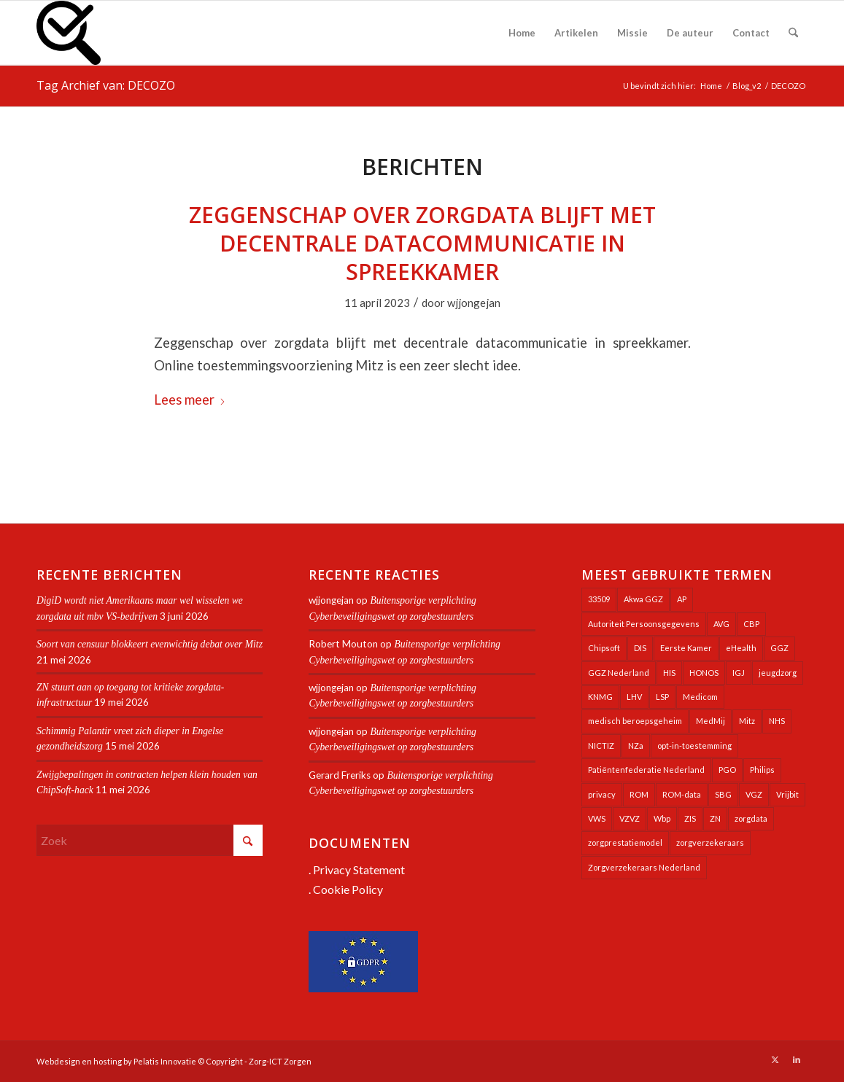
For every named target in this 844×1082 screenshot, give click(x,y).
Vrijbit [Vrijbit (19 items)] (787, 794)
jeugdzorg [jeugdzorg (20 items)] (778, 672)
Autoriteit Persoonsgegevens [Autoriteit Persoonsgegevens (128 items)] (644, 623)
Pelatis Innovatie (164, 1061)
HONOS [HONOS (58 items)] (704, 672)
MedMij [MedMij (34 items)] (710, 720)
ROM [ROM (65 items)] (639, 794)
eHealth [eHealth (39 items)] (741, 648)
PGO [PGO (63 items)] (727, 769)
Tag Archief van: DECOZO (105, 85)
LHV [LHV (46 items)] (634, 696)
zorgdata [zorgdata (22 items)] (751, 818)
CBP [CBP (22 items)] (751, 623)
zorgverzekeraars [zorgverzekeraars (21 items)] (710, 842)
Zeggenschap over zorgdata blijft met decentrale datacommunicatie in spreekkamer (422, 243)
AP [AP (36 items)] (681, 599)
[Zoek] (793, 33)
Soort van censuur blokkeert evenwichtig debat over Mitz (149, 644)
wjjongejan (473, 302)
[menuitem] (522, 33)
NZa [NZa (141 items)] (635, 745)
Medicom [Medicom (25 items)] (700, 696)
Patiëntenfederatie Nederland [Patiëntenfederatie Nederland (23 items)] (646, 769)
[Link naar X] (775, 1059)
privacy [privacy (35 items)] (602, 794)
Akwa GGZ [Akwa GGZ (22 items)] (643, 599)
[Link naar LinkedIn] (797, 1059)
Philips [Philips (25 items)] (762, 769)
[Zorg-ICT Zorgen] (68, 33)
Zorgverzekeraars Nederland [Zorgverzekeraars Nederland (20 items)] (644, 867)
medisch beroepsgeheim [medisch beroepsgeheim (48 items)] (635, 720)
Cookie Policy (348, 889)
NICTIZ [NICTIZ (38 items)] (601, 745)
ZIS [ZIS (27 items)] (690, 818)
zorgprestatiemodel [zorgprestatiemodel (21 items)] (625, 842)
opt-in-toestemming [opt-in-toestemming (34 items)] (694, 745)
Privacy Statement (359, 869)
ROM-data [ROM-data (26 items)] (681, 794)
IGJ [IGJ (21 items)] (738, 672)
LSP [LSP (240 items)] (662, 696)
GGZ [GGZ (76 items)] (779, 648)
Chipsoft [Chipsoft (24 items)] (604, 648)
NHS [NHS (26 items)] (777, 720)
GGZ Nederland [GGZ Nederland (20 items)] (618, 672)
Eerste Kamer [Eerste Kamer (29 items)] (686, 648)
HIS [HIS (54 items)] (669, 672)
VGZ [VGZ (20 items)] (754, 794)
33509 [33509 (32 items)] (599, 599)
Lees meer (190, 400)
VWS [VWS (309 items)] (596, 818)
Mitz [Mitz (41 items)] (747, 720)
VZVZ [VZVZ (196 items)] (629, 818)
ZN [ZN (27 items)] (715, 818)
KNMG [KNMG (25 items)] (600, 696)
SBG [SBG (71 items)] (723, 794)
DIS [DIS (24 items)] (640, 648)
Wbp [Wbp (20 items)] (662, 818)
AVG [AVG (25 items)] (721, 623)
